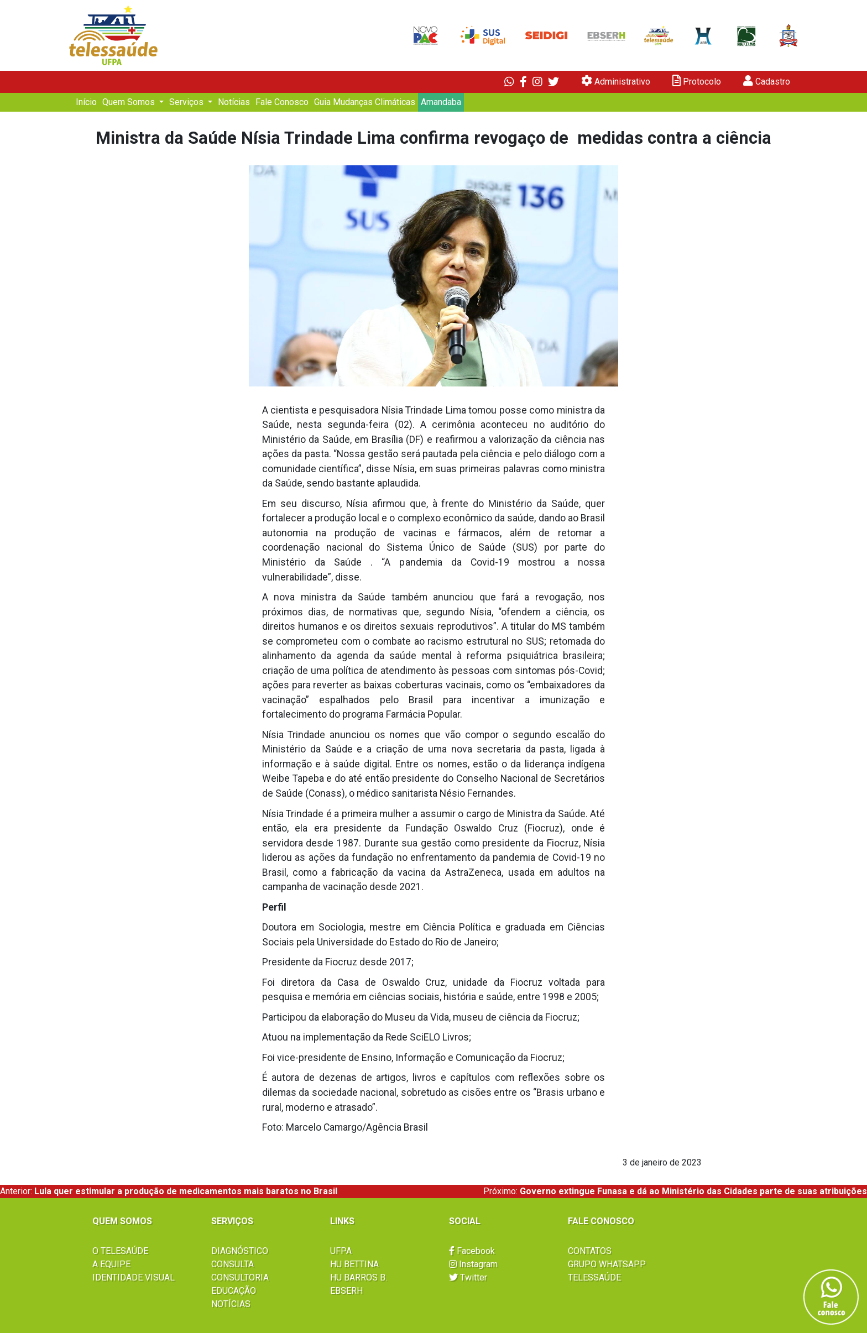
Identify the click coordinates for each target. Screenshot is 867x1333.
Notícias (234, 102)
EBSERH (346, 1290)
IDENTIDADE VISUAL (133, 1277)
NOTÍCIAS (230, 1304)
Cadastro (766, 81)
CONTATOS (590, 1251)
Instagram (473, 1264)
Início (86, 102)
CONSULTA (232, 1264)
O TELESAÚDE (120, 1251)
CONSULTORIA (240, 1277)
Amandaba (441, 102)
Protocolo (696, 81)
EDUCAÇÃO (233, 1290)
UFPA (341, 1251)
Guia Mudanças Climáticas (364, 102)
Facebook (472, 1251)
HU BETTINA (354, 1264)
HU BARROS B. (358, 1277)
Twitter (468, 1277)
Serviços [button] (187, 102)
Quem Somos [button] (129, 102)
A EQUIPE (111, 1264)
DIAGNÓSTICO (239, 1251)
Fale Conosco (282, 102)
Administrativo (615, 81)
